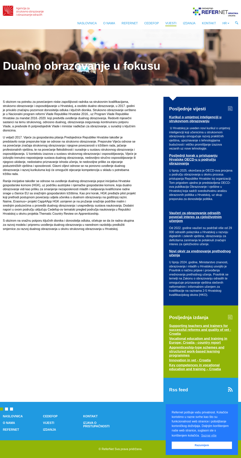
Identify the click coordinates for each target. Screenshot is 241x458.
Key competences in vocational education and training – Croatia (195, 367)
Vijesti (170, 23)
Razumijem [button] (202, 445)
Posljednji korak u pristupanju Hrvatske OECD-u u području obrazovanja (193, 159)
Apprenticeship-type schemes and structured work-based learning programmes (196, 351)
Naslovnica (87, 23)
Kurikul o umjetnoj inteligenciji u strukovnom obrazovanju (195, 119)
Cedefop (151, 23)
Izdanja (189, 23)
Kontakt (209, 23)
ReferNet (130, 23)
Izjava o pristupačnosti (96, 424)
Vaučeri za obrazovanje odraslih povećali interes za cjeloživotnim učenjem (195, 217)
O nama (109, 23)
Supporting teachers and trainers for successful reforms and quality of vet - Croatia (200, 330)
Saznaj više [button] (209, 435)
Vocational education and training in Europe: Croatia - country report (198, 340)
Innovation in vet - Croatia (190, 360)
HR (224, 23)
